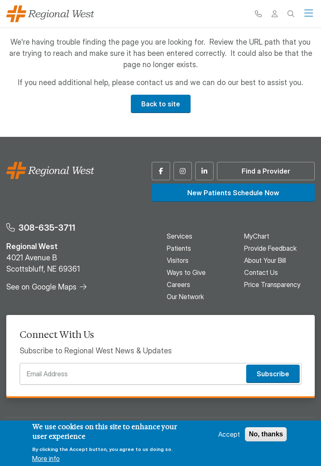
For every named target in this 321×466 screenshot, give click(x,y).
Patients (179, 248)
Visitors (178, 260)
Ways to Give (186, 272)
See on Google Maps (41, 286)
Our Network (185, 296)
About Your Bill (265, 260)
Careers (178, 284)
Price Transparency (272, 284)
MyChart (256, 236)
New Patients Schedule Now (233, 193)
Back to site (160, 104)
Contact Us (261, 272)
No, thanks (266, 434)
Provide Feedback (270, 248)
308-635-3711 (46, 227)
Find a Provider (266, 171)
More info (46, 458)
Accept (229, 434)
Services (179, 236)
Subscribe (273, 374)
